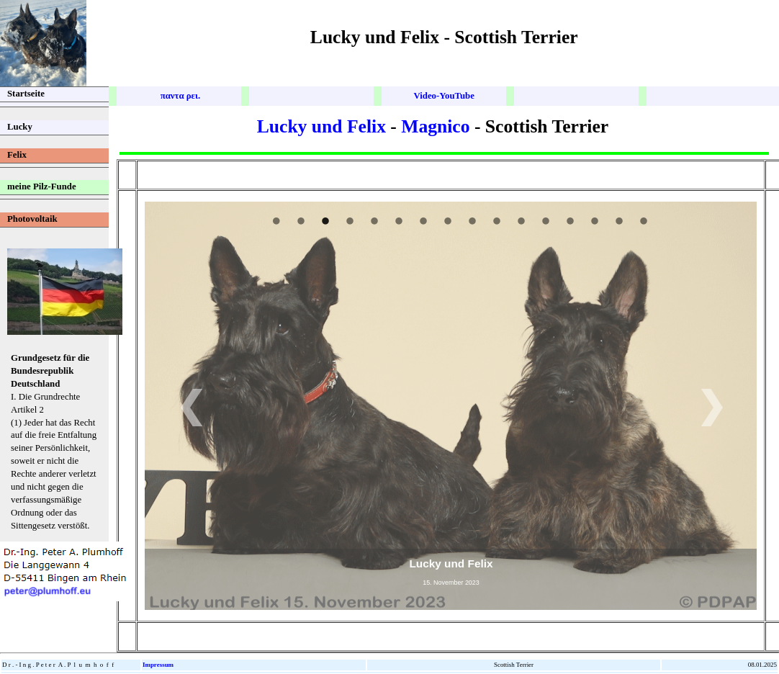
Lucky (19, 127)
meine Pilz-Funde (41, 186)
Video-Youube (443, 96)
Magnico (435, 126)
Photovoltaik (32, 219)
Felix (17, 155)
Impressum (158, 664)
